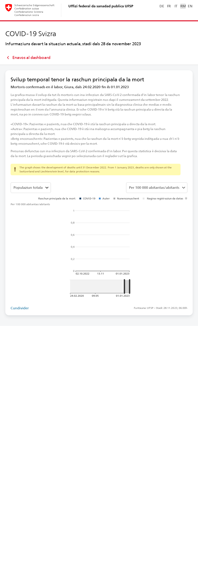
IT (176, 6)
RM (183, 6)
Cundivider (20, 308)
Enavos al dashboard (27, 57)
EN (190, 6)
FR (169, 6)
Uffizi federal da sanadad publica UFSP (100, 6)
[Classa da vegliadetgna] (31, 187)
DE (162, 6)
